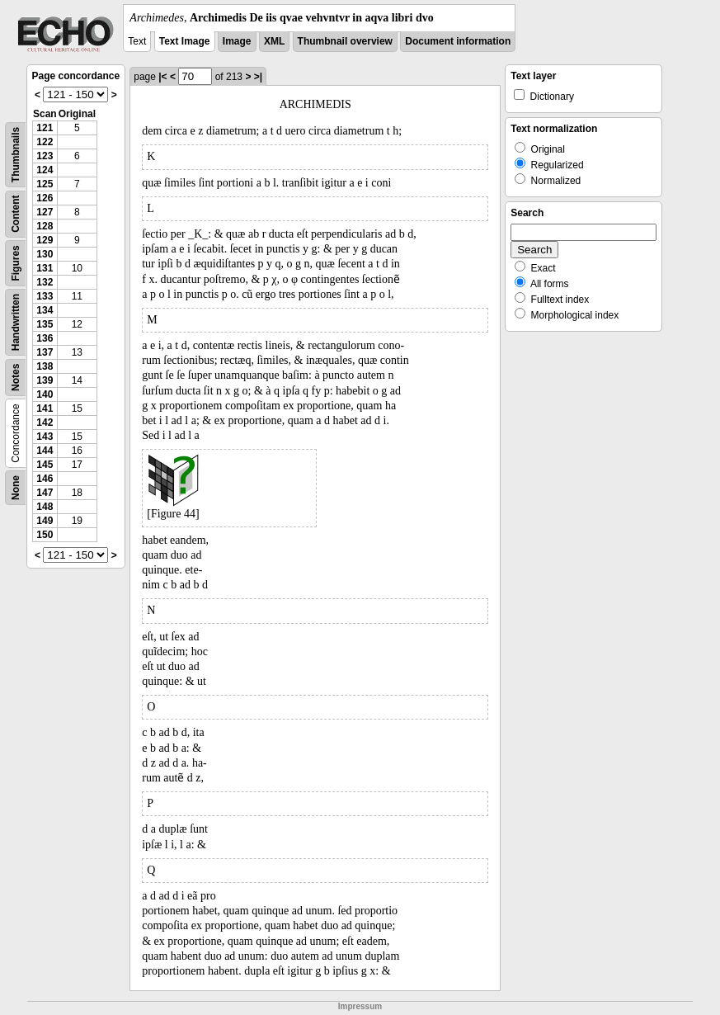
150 (44, 535)
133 (44, 296)
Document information (458, 41)
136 (44, 338)
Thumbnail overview (345, 41)
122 (44, 142)
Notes (15, 377)
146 (44, 478)
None (15, 487)
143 (44, 436)
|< (162, 77)
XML (274, 41)
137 (44, 352)
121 (44, 128)
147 (44, 492)
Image (237, 41)
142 (44, 422)
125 (44, 184)
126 (44, 198)
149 (44, 520)
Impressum (360, 1006)
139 (44, 380)
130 (44, 254)
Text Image (184, 41)
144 (44, 450)
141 (44, 408)
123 (44, 156)
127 (44, 212)
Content (15, 214)
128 (44, 226)
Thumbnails (15, 154)
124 (44, 170)
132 (44, 282)
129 (44, 240)
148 (44, 506)
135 (44, 324)
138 (44, 366)
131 (44, 268)
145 (44, 464)
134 (44, 310)
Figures (15, 263)
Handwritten (15, 322)
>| (258, 77)
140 (44, 394)
